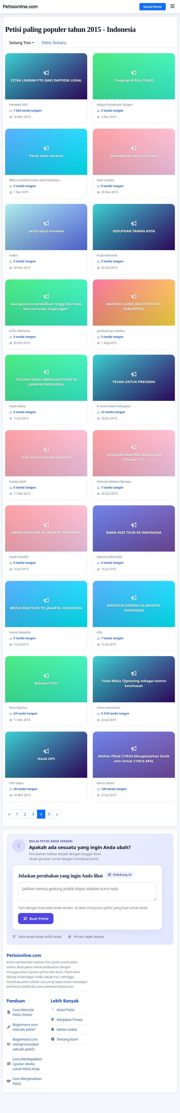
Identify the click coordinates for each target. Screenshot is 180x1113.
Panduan (16, 1001)
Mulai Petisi (152, 6)
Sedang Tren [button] (20, 42)
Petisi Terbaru (54, 42)
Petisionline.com (20, 7)
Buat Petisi (35, 918)
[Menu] (172, 6)
